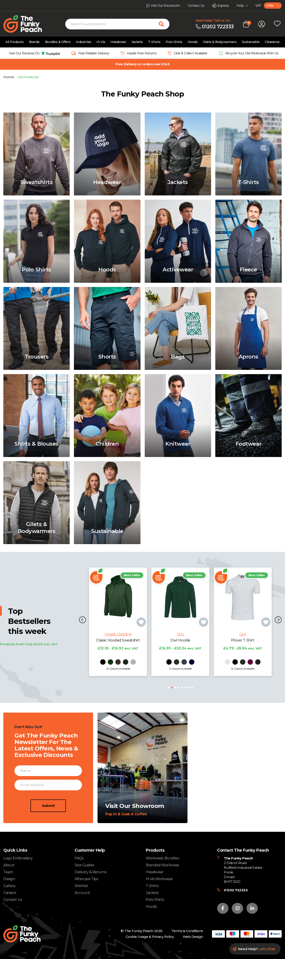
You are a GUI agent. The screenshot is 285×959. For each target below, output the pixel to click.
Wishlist (81, 886)
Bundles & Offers (58, 42)
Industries (83, 42)
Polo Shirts (174, 42)
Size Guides (84, 865)
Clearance (272, 42)
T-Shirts (154, 42)
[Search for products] (164, 24)
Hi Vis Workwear (159, 879)
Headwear (118, 42)
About (8, 865)
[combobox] (273, 5)
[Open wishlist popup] (277, 24)
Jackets (137, 42)
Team (8, 872)
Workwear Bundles (162, 858)
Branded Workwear (162, 865)
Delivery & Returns (90, 872)
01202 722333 (236, 890)
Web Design (193, 936)
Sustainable (251, 42)
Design (9, 879)
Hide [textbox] (270, 5)
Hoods (193, 42)
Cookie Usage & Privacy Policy (150, 936)
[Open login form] (261, 24)
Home (9, 77)
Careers (9, 893)
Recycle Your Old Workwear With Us (251, 53)
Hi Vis (100, 42)
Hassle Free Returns (141, 53)
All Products (14, 42)
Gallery (9, 886)
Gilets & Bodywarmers (219, 42)
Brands (34, 42)
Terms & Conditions (187, 931)
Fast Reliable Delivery (93, 53)
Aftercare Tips (86, 879)
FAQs (79, 858)
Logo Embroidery (18, 858)
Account (82, 893)
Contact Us (12, 900)
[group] (33, 53)
